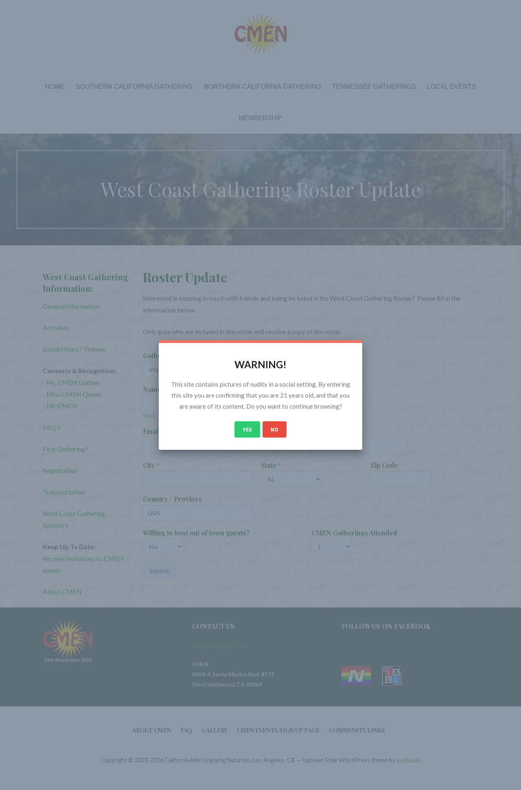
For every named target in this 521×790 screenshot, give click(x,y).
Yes (247, 429)
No (274, 429)
